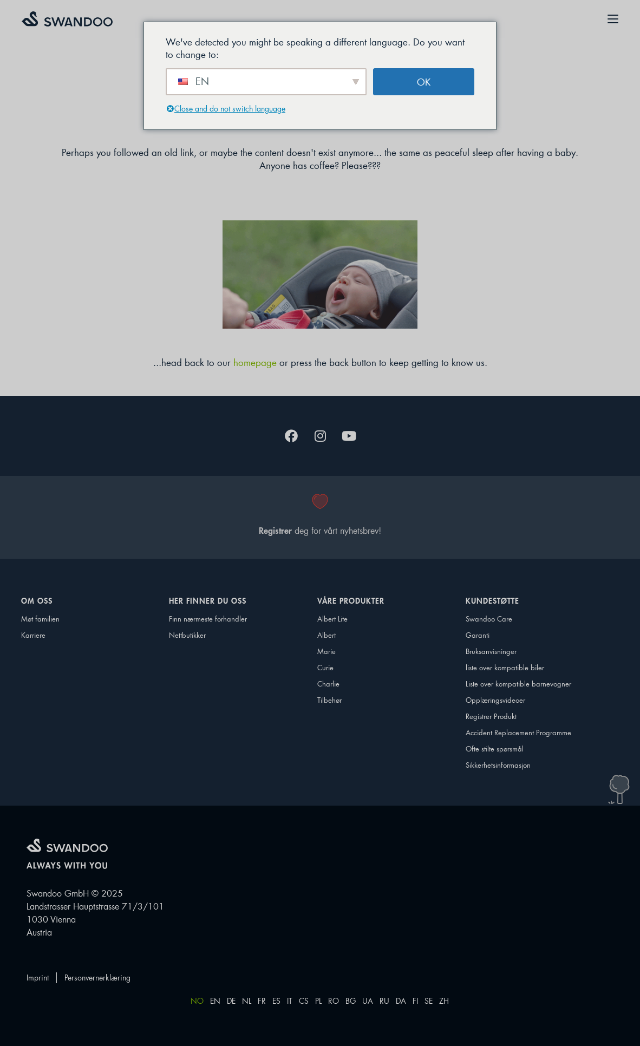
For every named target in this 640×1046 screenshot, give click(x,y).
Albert (326, 634)
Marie (326, 651)
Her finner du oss (210, 601)
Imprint (38, 977)
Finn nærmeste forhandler (208, 618)
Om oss (39, 601)
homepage (255, 362)
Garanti (477, 634)
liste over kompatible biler (505, 667)
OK (423, 82)
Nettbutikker (187, 634)
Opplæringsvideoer (495, 699)
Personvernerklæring (97, 977)
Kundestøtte (495, 601)
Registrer (275, 530)
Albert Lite (332, 618)
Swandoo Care (489, 618)
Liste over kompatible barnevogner (508, 683)
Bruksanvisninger (491, 651)
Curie (325, 667)
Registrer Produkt (491, 716)
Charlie (328, 683)
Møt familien (40, 618)
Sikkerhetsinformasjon (498, 764)
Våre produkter (353, 601)
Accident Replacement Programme (508, 732)
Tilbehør (329, 699)
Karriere (33, 634)
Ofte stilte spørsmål (495, 748)
